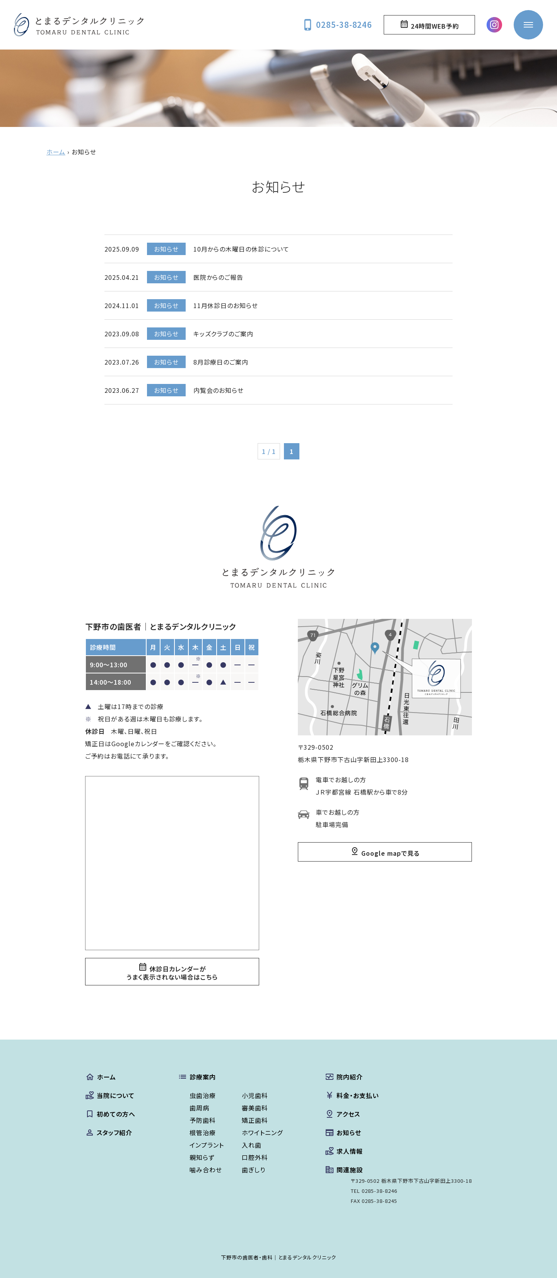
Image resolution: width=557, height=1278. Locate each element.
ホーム (55, 151)
